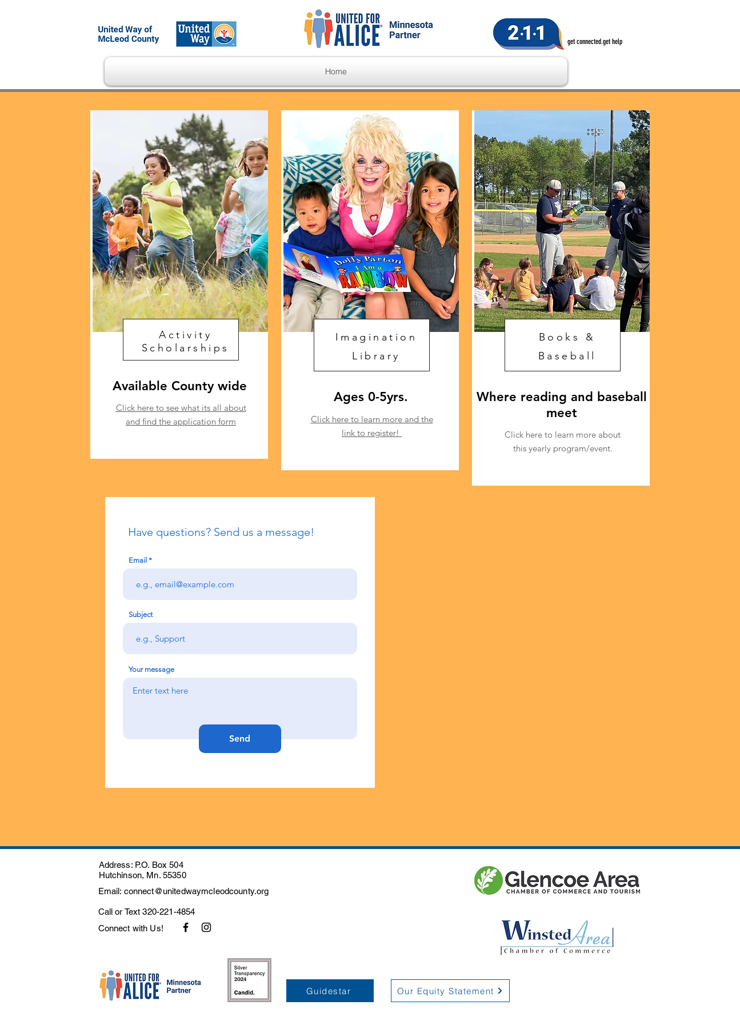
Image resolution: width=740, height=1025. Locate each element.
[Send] (240, 738)
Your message (151, 669)
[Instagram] (206, 927)
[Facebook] (185, 927)
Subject (141, 614)
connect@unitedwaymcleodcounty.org (196, 891)
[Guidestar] (330, 990)
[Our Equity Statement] (450, 990)
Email (138, 560)
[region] (179, 284)
